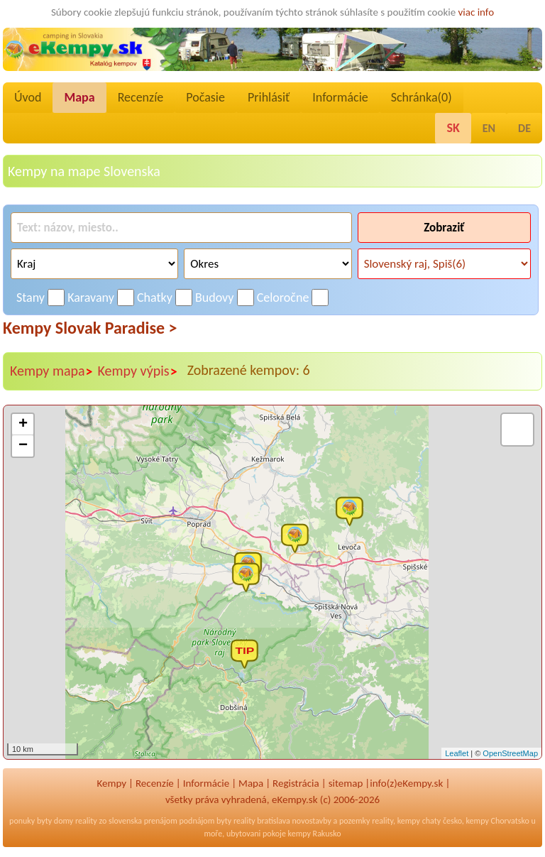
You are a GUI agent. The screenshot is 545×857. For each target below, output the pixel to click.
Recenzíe (141, 97)
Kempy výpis (138, 371)
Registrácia (295, 783)
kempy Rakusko (314, 834)
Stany (30, 297)
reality (86, 821)
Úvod (27, 97)
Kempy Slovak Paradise (90, 327)
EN (489, 128)
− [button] (23, 446)
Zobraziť (444, 227)
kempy (408, 821)
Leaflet (456, 753)
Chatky (154, 297)
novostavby (311, 821)
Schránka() (421, 97)
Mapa (79, 97)
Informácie (340, 97)
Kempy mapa (52, 371)
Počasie (205, 97)
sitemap (346, 783)
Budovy (214, 297)
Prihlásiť (269, 97)
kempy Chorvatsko (497, 821)
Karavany (90, 297)
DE (524, 128)
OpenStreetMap (510, 753)
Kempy (111, 783)
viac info (476, 12)
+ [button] (23, 424)
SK (452, 128)
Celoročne (283, 297)
